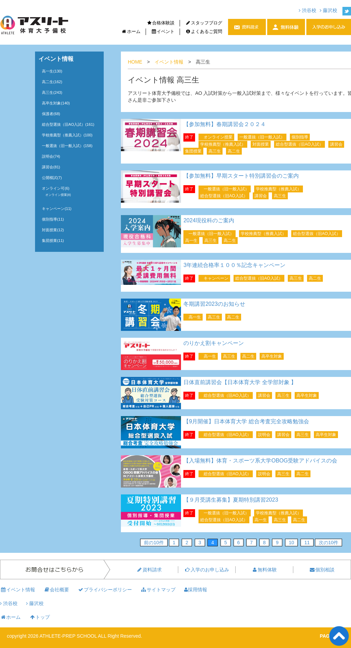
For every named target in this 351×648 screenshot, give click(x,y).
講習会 (336, 144)
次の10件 (329, 542)
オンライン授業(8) (58, 195)
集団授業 (193, 151)
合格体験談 (161, 22)
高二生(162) (52, 82)
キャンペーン (216, 278)
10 (291, 542)
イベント (163, 31)
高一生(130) (52, 71)
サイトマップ (158, 589)
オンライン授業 (218, 137)
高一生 (191, 240)
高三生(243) (52, 92)
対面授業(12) (53, 230)
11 (307, 542)
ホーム (130, 31)
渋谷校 (307, 10)
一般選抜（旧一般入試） (262, 137)
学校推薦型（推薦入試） (223, 144)
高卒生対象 (271, 356)
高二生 (234, 151)
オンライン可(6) (55, 188)
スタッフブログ (203, 22)
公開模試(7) (52, 178)
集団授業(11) (53, 240)
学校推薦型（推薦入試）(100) (67, 135)
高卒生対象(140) (56, 103)
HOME (135, 62)
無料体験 (264, 569)
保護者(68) (51, 114)
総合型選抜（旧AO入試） (299, 144)
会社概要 (56, 589)
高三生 (214, 151)
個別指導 (300, 137)
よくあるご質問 (203, 31)
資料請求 (149, 569)
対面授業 (260, 144)
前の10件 (154, 542)
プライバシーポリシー (105, 589)
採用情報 (195, 589)
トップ (39, 617)
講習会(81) (51, 167)
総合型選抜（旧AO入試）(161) (68, 124)
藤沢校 (328, 10)
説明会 (264, 434)
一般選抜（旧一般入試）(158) (67, 146)
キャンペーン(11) (56, 208)
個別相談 (322, 569)
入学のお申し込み (206, 569)
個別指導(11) (53, 219)
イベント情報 (169, 62)
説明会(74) (51, 156)
